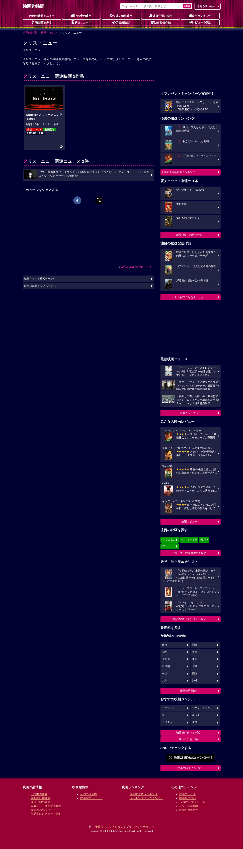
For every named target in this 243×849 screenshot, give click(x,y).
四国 (194, 673)
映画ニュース (81, 22)
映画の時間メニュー (41, 15)
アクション (168, 708)
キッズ (196, 715)
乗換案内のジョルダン (109, 826)
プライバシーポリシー (140, 826)
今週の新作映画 (121, 15)
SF (163, 715)
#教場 (203, 539)
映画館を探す (42, 22)
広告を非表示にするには (135, 267)
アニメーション (201, 708)
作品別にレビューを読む (46, 813)
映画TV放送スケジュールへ (189, 619)
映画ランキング (200, 15)
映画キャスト (49, 32)
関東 (194, 644)
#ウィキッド (187, 539)
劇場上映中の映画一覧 (189, 234)
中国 (164, 673)
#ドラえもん (168, 539)
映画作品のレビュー (43, 810)
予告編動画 (121, 22)
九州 (164, 680)
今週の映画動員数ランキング (178, 172)
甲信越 (166, 666)
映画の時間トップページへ (39, 286)
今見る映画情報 (189, 806)
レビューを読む (200, 22)
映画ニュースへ (189, 413)
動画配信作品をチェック (189, 297)
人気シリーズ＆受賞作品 (46, 806)
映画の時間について (189, 768)
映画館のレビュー (91, 798)
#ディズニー (168, 546)
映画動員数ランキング (144, 794)
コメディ (167, 722)
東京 (164, 644)
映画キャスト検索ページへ (39, 278)
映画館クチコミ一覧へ (189, 732)
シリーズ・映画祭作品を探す (189, 553)
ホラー (196, 722)
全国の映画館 (88, 794)
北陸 (194, 666)
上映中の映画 (81, 15)
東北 (194, 659)
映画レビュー (189, 521)
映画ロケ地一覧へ (189, 739)
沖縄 (194, 680)
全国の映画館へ (189, 690)
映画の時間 (30, 32)
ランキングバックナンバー (146, 798)
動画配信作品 (161, 22)
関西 (164, 652)
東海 (194, 652)
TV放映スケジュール (192, 802)
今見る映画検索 (206, 6)
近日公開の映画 (160, 15)
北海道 (166, 659)
